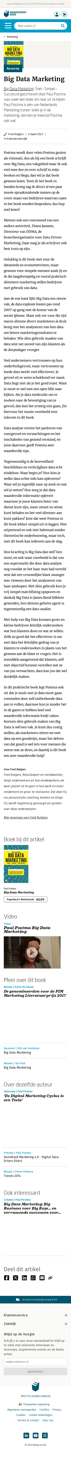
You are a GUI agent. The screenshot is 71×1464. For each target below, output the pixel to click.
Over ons (47, 1420)
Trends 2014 (12, 1176)
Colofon (44, 1409)
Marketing (12, 36)
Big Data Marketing (19, 88)
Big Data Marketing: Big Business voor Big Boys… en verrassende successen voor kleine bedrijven (31, 1208)
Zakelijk (35, 1324)
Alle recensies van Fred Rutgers (26, 817)
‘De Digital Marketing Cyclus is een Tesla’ (34, 1098)
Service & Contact (28, 1420)
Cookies (21, 1415)
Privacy (56, 1409)
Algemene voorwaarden (21, 1409)
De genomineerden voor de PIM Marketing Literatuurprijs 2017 (35, 993)
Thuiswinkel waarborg (34, 1404)
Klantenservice (35, 1315)
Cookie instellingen (40, 1415)
